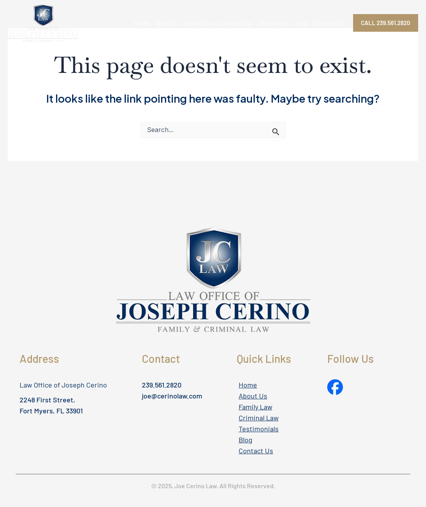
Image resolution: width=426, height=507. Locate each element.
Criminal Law (235, 23)
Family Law (198, 23)
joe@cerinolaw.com (172, 395)
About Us (166, 23)
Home (141, 23)
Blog (302, 23)
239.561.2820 (161, 384)
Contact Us (328, 23)
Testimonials (275, 23)
